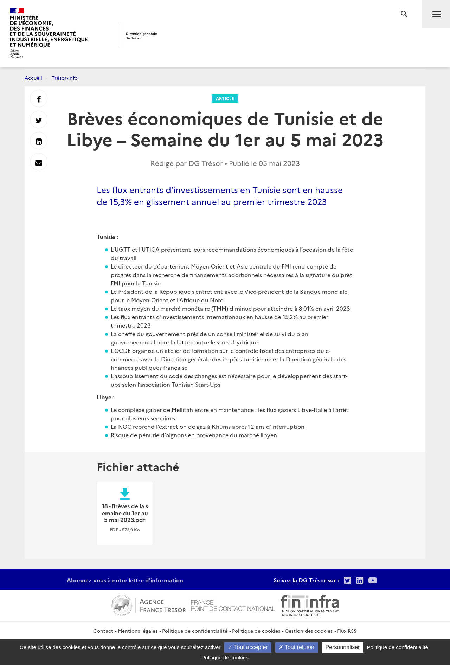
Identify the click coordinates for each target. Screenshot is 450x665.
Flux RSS (346, 630)
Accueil (33, 77)
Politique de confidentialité (194, 630)
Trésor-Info (65, 77)
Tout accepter (248, 647)
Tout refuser (297, 647)
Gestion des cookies (309, 630)
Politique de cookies (256, 630)
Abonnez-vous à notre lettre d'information (125, 580)
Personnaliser (343, 647)
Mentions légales (138, 630)
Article (225, 98)
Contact (103, 630)
